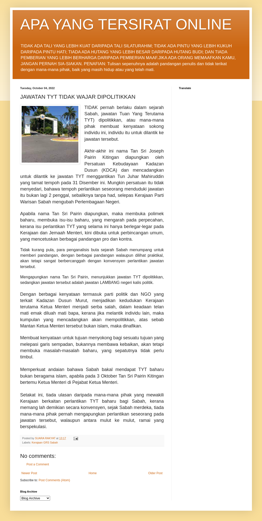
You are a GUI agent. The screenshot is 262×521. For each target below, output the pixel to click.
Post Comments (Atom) (54, 480)
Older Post (155, 473)
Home (93, 473)
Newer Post (29, 473)
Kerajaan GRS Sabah (45, 442)
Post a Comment (37, 464)
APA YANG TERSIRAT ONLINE (126, 24)
